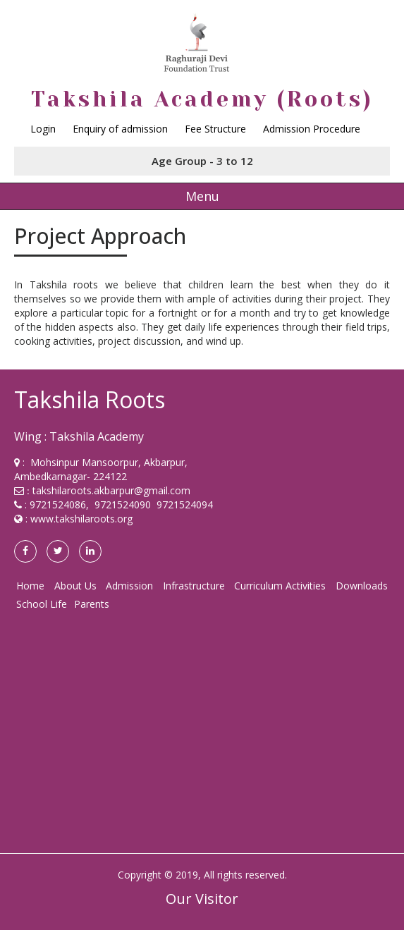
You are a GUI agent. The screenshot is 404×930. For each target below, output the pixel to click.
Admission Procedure (311, 128)
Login (43, 128)
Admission (129, 585)
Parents (91, 604)
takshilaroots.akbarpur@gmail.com (111, 490)
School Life (41, 604)
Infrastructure (194, 585)
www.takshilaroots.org (81, 518)
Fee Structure (215, 128)
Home (30, 585)
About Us (75, 585)
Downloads (362, 585)
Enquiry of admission (120, 128)
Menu (202, 196)
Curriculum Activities (280, 585)
